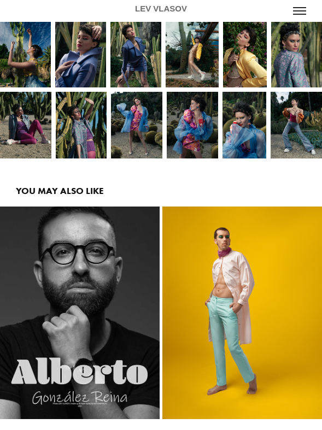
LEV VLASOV (161, 8)
